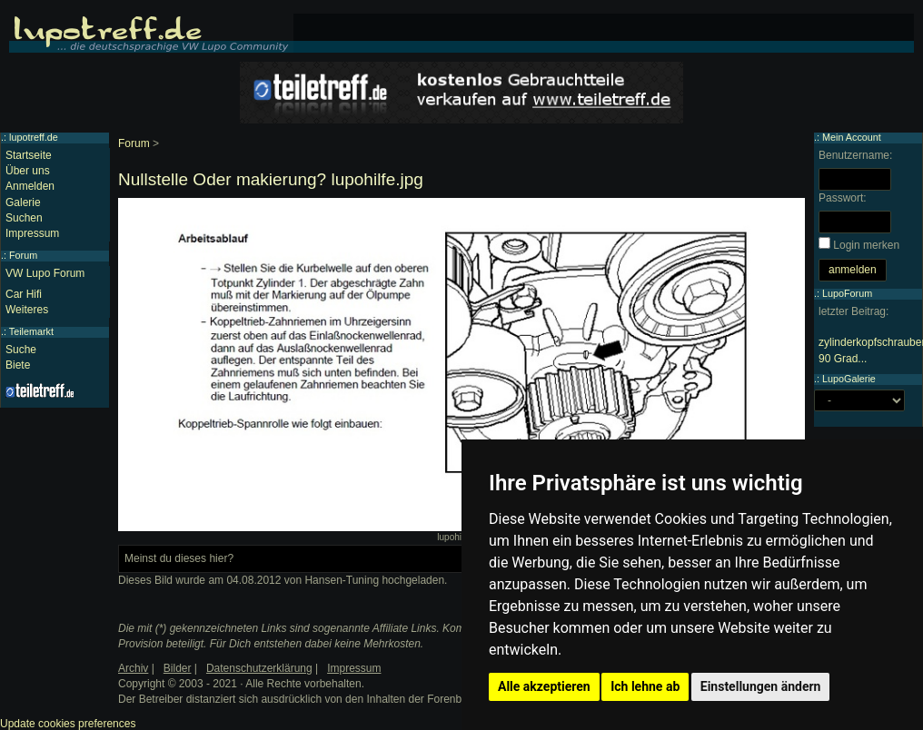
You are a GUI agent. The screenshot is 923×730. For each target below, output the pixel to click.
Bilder (178, 668)
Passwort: (843, 198)
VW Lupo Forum (44, 273)
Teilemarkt (31, 331)
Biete (17, 365)
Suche (20, 349)
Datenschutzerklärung (259, 668)
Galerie (23, 202)
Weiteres (26, 309)
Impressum (32, 233)
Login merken (866, 245)
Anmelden (30, 186)
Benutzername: (855, 155)
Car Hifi (23, 294)
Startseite (28, 155)
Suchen (24, 218)
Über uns (27, 170)
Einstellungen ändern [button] (760, 686)
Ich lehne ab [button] (645, 686)
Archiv (133, 668)
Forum (134, 143)
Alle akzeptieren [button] (544, 686)
